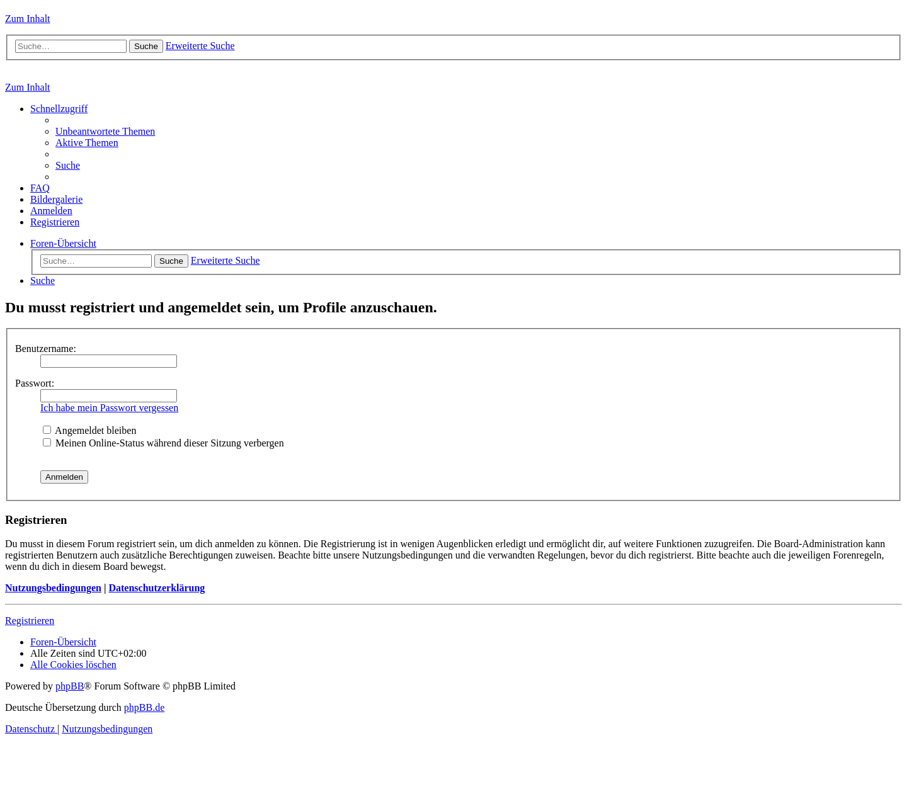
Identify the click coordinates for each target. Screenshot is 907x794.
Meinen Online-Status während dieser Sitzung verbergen (163, 443)
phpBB (69, 686)
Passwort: (34, 383)
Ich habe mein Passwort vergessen (109, 407)
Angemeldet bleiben (89, 430)
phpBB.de (144, 707)
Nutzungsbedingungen (53, 587)
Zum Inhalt (27, 18)
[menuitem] (105, 131)
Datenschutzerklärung (156, 587)
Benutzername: (45, 348)
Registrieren (29, 620)
